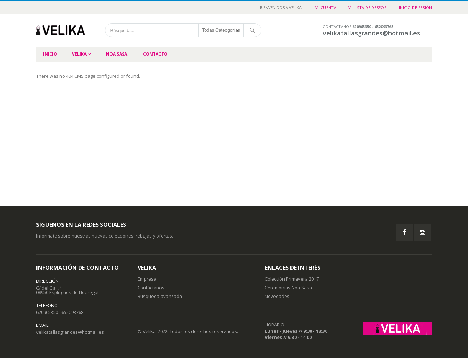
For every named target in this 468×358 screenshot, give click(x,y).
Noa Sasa (116, 54)
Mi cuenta (325, 7)
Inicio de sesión (415, 7)
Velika (79, 54)
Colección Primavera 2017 (292, 279)
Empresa (147, 279)
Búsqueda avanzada (160, 296)
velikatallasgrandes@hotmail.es (70, 332)
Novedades (277, 296)
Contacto (155, 54)
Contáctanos (151, 287)
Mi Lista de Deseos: (367, 7)
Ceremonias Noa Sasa (288, 287)
